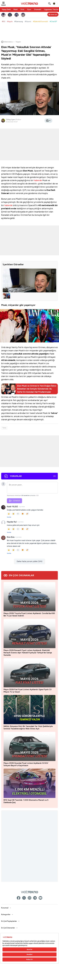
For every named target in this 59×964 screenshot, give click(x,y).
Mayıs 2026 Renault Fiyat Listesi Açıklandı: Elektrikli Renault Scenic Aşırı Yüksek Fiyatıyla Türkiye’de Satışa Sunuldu (28, 652)
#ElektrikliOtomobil (40, 21)
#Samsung (18, 21)
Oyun (29, 9)
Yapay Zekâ (6, 9)
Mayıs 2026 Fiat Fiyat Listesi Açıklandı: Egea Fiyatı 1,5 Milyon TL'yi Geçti (27, 690)
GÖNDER (14, 500)
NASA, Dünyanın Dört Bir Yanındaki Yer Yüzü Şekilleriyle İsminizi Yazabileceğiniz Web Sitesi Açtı (28, 727)
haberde (38, 180)
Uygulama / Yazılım (51, 9)
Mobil (15, 9)
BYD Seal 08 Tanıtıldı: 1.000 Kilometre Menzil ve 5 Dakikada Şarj (26, 801)
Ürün (22, 9)
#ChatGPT (54, 21)
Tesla (4, 428)
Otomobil (37, 9)
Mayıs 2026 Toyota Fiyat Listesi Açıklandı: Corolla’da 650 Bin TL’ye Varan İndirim (29, 614)
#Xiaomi (28, 21)
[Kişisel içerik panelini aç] (52, 15)
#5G (3, 21)
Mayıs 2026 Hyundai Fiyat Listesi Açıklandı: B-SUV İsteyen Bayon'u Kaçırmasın (26, 764)
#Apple (9, 21)
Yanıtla (9, 517)
